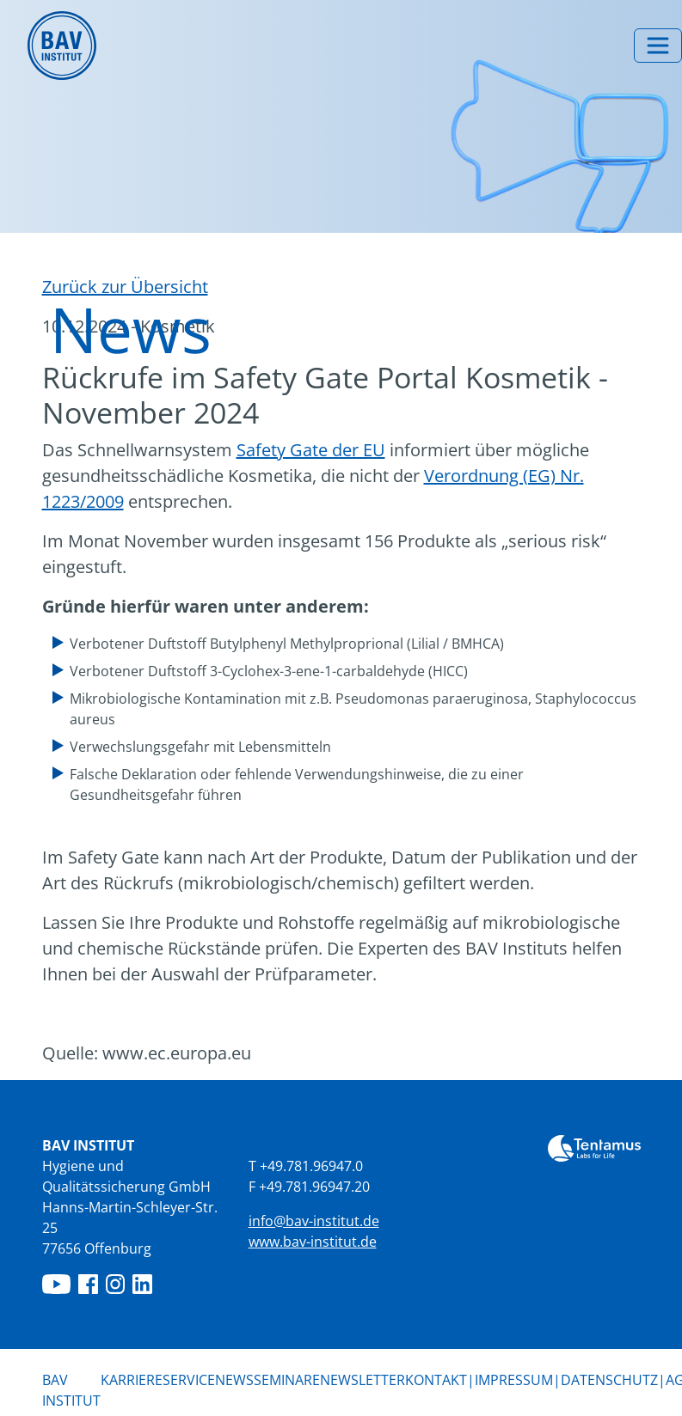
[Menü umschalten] (658, 45)
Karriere (132, 1379)
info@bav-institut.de (314, 1221)
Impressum (514, 1379)
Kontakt (436, 1379)
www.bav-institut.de (313, 1241)
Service (189, 1379)
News (234, 1379)
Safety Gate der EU (311, 449)
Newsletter (362, 1379)
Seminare (287, 1379)
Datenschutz (609, 1379)
